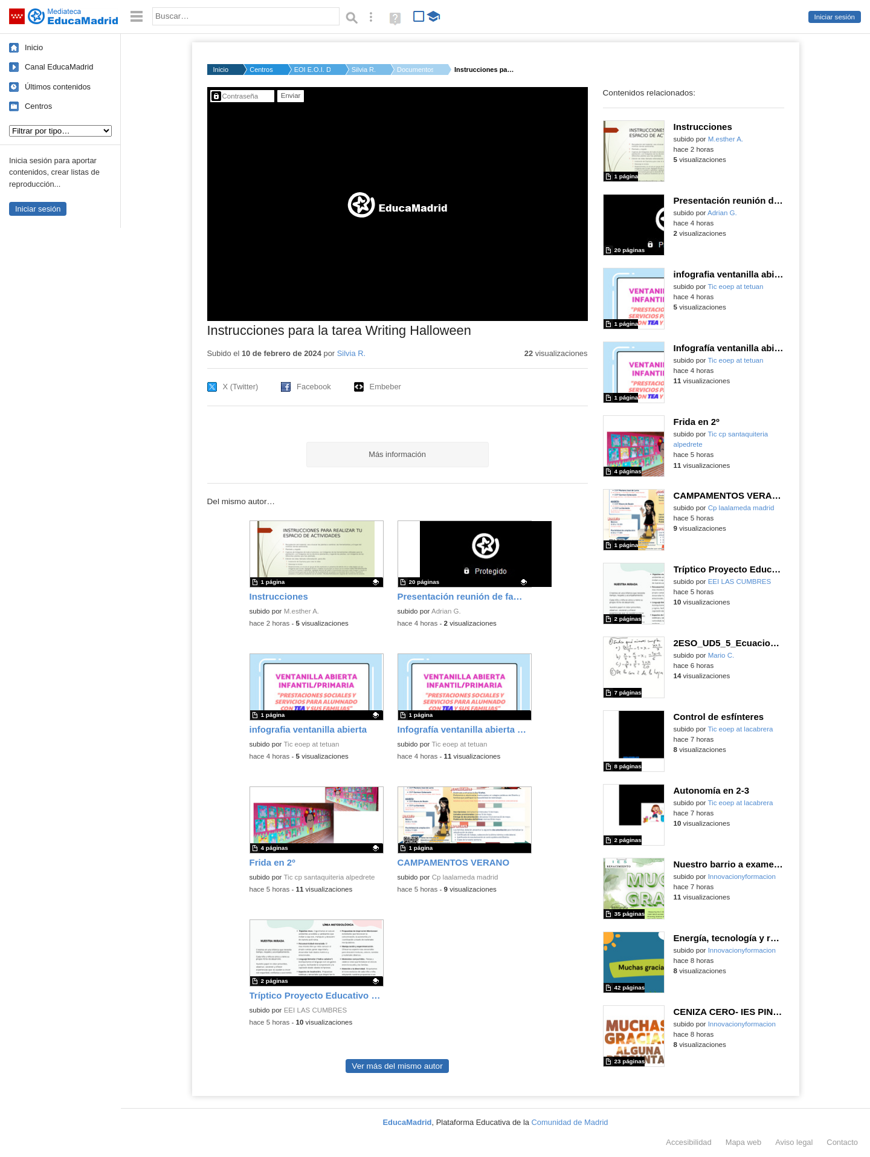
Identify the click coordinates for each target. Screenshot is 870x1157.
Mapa (744, 1142)
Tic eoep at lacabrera (740, 729)
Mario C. (721, 655)
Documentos (415, 69)
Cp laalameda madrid (465, 877)
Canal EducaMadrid (59, 66)
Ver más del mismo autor (397, 1066)
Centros (38, 106)
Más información (397, 454)
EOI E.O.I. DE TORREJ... (312, 69)
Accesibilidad (688, 1142)
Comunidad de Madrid (570, 1122)
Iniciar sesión (834, 17)
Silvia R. (364, 69)
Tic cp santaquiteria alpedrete (329, 877)
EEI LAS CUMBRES (315, 1010)
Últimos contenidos (58, 86)
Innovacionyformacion (742, 876)
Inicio (34, 47)
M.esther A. (301, 611)
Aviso (794, 1142)
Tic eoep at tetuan (311, 744)
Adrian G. (446, 611)
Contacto (842, 1142)
